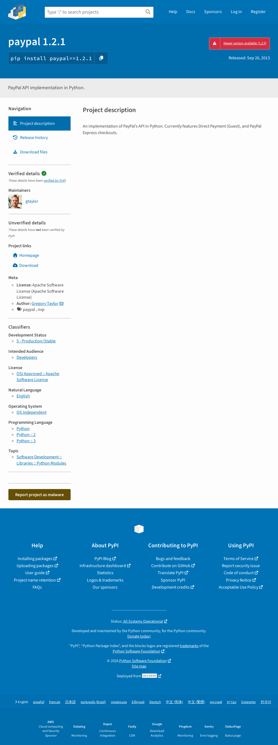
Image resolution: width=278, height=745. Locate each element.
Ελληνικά (138, 702)
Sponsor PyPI (173, 580)
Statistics (105, 573)
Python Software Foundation (136, 651)
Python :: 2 (26, 435)
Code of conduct (239, 573)
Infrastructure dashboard (103, 566)
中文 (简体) (174, 702)
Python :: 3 (26, 441)
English (23, 396)
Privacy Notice (238, 580)
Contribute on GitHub (170, 566)
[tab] (39, 123)
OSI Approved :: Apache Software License (38, 377)
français (54, 702)
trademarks (189, 646)
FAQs (37, 587)
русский (216, 702)
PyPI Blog (102, 559)
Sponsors (213, 12)
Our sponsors (105, 587)
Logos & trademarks (105, 580)
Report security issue (241, 566)
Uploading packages (35, 566)
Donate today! (139, 636)
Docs (190, 12)
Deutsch (155, 702)
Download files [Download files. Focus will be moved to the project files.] (30, 152)
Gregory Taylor (44, 304)
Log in (236, 12)
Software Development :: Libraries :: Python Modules (41, 460)
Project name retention (35, 580)
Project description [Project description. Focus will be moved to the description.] (33, 123)
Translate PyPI (171, 573)
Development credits (170, 587)
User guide (35, 573)
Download (25, 265)
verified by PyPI (55, 180)
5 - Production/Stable (36, 341)
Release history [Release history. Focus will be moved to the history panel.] (30, 138)
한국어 (266, 702)
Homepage (25, 255)
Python (23, 429)
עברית (231, 702)
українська (119, 702)
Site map (139, 666)
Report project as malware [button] (39, 495)
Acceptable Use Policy (238, 587)
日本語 (70, 702)
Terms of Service (238, 559)
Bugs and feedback (173, 559)
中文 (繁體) (196, 702)
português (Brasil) (93, 702)
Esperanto (248, 702)
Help (173, 12)
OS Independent (31, 412)
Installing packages (35, 559)
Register (258, 12)
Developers (27, 357)
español (38, 702)
